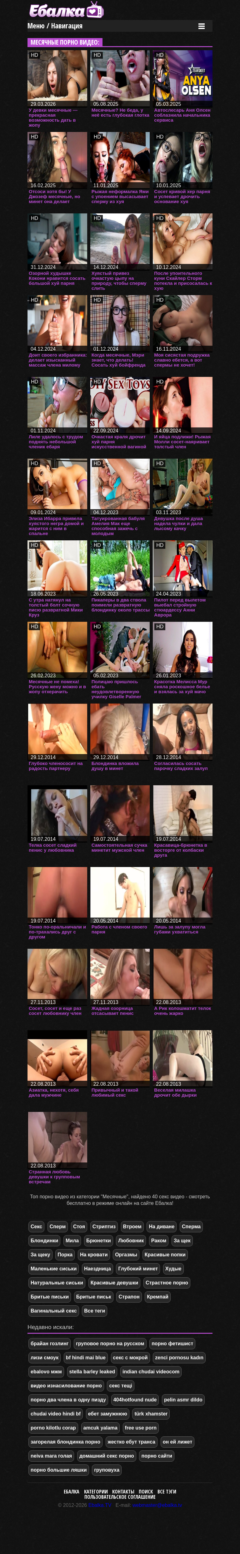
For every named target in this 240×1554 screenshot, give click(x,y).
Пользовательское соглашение (120, 1496)
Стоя (79, 1226)
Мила (72, 1240)
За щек (182, 1240)
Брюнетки (98, 1240)
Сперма (191, 1226)
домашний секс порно (106, 1456)
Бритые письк (93, 1296)
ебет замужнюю (107, 1413)
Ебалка (71, 1491)
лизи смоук (44, 1357)
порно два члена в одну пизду (68, 1399)
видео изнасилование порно (66, 1385)
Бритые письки (50, 1296)
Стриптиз (104, 1226)
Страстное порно (167, 1282)
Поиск (146, 1491)
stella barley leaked (92, 1371)
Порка (65, 1254)
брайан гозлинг (49, 1343)
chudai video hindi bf (56, 1413)
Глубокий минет (138, 1268)
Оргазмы (126, 1254)
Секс (36, 1226)
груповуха (106, 1470)
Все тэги (167, 1491)
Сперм (58, 1226)
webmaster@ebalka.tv (157, 1505)
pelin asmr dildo (183, 1399)
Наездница (97, 1268)
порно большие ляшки (59, 1470)
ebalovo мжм (46, 1371)
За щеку (40, 1254)
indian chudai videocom (150, 1371)
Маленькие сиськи (54, 1268)
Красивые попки (165, 1254)
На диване (161, 1226)
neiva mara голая (51, 1456)
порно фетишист (172, 1343)
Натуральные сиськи (57, 1282)
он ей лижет (177, 1441)
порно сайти (156, 1456)
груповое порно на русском (110, 1343)
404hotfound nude (135, 1399)
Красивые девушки (114, 1282)
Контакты (123, 1491)
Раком (159, 1240)
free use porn (141, 1427)
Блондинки (44, 1240)
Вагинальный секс (54, 1310)
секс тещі (120, 1385)
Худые (173, 1268)
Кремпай (157, 1296)
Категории (96, 1491)
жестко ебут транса (131, 1441)
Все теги (94, 1310)
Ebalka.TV (100, 1505)
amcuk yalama (100, 1427)
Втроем (132, 1226)
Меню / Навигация (55, 26)
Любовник (131, 1240)
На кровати (94, 1254)
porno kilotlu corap (53, 1427)
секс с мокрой (130, 1357)
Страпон (128, 1296)
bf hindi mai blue (86, 1357)
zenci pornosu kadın (179, 1357)
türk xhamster (151, 1413)
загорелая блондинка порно (65, 1441)
